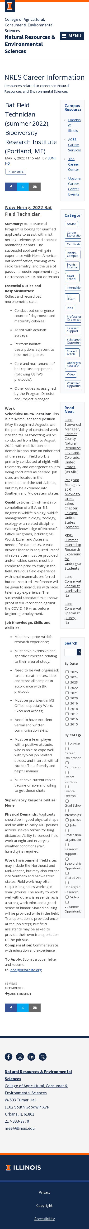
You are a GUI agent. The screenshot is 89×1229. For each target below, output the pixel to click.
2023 (74, 682)
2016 (74, 719)
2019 (74, 703)
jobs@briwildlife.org (25, 969)
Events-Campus (72, 254)
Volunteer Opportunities (76, 384)
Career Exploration (74, 234)
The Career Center (73, 164)
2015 (74, 724)
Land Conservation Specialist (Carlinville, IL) (75, 586)
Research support (73, 329)
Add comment (18, 994)
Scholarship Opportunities (76, 341)
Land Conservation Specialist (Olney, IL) (75, 613)
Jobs (70, 308)
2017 (74, 714)
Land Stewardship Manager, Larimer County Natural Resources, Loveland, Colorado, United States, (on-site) (75, 445)
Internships (15, 171)
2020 (74, 698)
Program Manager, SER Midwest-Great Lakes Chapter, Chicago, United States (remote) (72, 503)
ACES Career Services (75, 144)
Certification (75, 244)
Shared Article (72, 352)
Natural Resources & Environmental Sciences (30, 44)
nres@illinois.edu (20, 1128)
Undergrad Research (74, 364)
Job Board (71, 297)
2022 (74, 688)
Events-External (72, 265)
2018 (74, 709)
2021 (74, 693)
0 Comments (14, 988)
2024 (74, 677)
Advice (71, 224)
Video (71, 374)
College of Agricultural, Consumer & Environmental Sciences (29, 25)
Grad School (71, 277)
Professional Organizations (76, 318)
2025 (74, 672)
